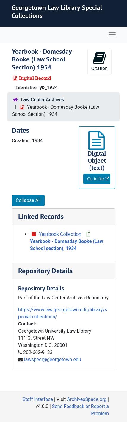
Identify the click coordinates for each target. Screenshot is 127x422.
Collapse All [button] (28, 200)
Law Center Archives (42, 99)
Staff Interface (38, 399)
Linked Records (41, 216)
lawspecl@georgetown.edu (52, 359)
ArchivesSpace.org (86, 399)
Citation (99, 61)
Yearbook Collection (60, 234)
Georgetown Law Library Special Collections (57, 11)
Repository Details (45, 270)
